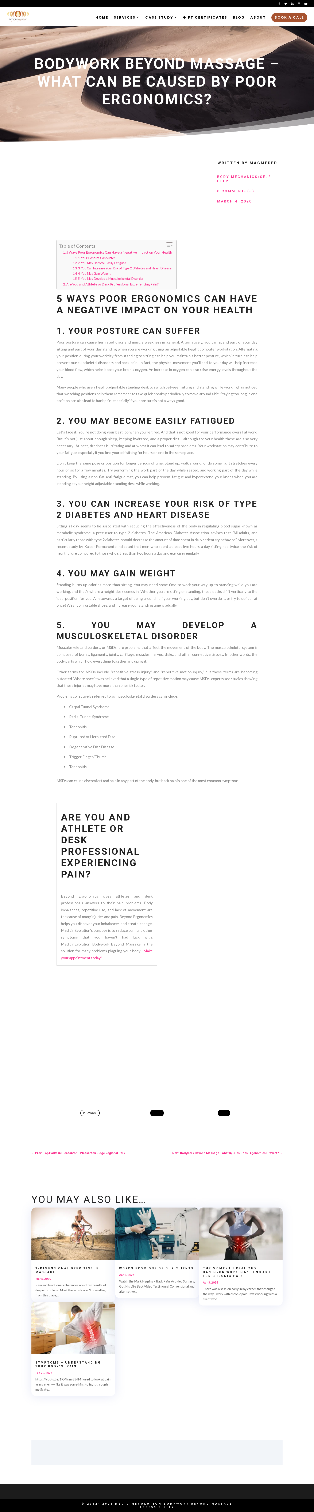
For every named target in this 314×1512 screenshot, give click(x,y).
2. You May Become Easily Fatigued (102, 263)
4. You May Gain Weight (94, 273)
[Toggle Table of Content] (167, 245)
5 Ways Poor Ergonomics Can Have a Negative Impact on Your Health (119, 252)
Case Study (159, 18)
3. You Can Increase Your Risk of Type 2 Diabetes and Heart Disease (124, 268)
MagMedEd (263, 163)
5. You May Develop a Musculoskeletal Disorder (111, 278)
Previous (90, 1113)
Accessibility (157, 1507)
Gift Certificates (205, 18)
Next (224, 1113)
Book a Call (289, 17)
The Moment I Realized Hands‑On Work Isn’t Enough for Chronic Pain (237, 1272)
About (258, 18)
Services (125, 18)
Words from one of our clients (156, 1268)
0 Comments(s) (236, 191)
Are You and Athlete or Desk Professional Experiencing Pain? (112, 284)
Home (102, 18)
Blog (239, 18)
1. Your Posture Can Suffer (96, 258)
